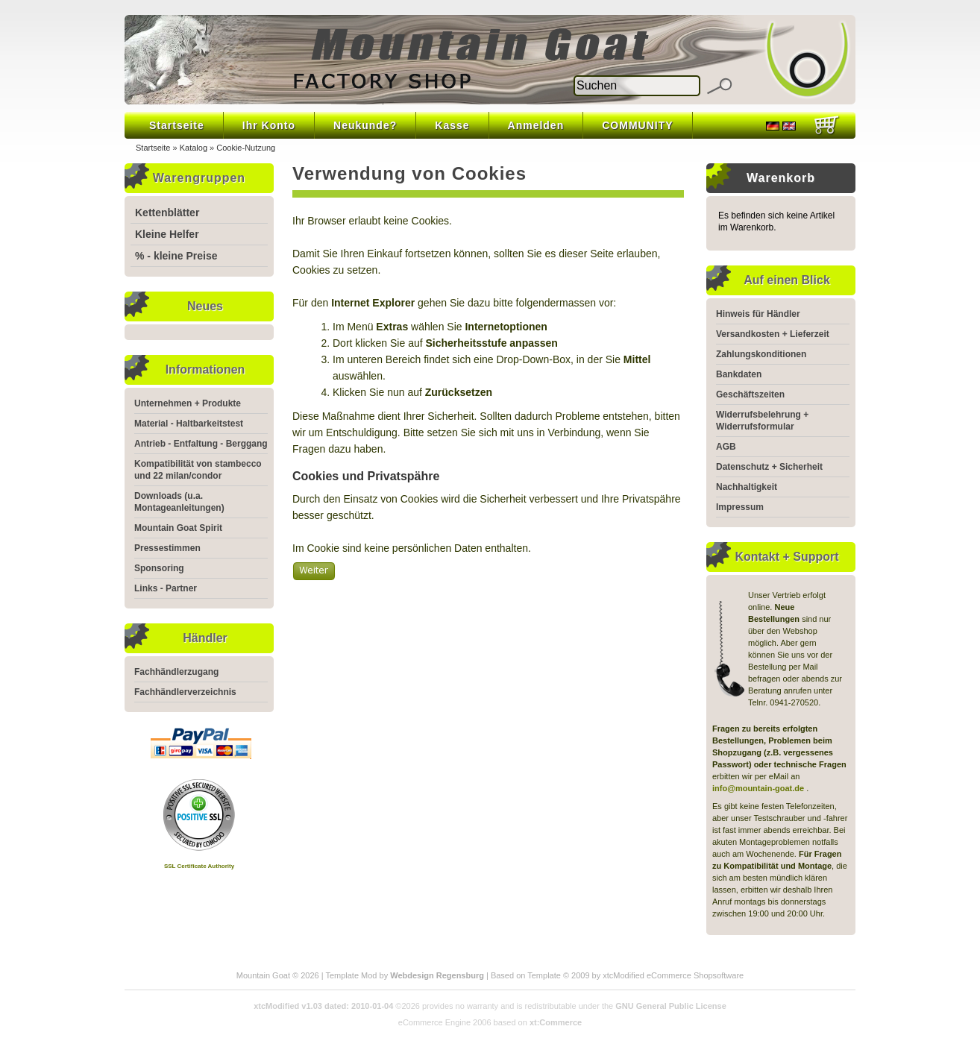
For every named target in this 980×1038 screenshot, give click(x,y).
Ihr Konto (268, 125)
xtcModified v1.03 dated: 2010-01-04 (323, 1005)
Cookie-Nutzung (245, 147)
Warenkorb (781, 178)
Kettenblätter (167, 212)
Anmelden (536, 125)
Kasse (452, 125)
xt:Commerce (556, 1022)
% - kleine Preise (176, 256)
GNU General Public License (670, 1005)
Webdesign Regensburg (437, 975)
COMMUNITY (637, 125)
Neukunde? (365, 125)
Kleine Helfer (167, 234)
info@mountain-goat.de (758, 788)
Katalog (193, 147)
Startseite (176, 125)
